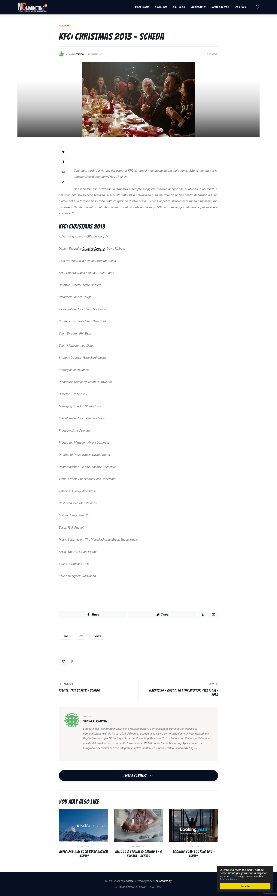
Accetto (245, 886)
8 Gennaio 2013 (138, 846)
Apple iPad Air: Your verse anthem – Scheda (83, 854)
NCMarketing (164, 881)
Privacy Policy (228, 879)
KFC (81, 636)
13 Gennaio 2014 (83, 846)
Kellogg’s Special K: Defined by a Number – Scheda (138, 854)
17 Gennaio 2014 (193, 846)
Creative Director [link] (93, 248)
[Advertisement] (146, 155)
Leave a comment (135, 775)
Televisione (64, 25)
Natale (98, 636)
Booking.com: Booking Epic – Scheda (193, 854)
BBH (66, 636)
